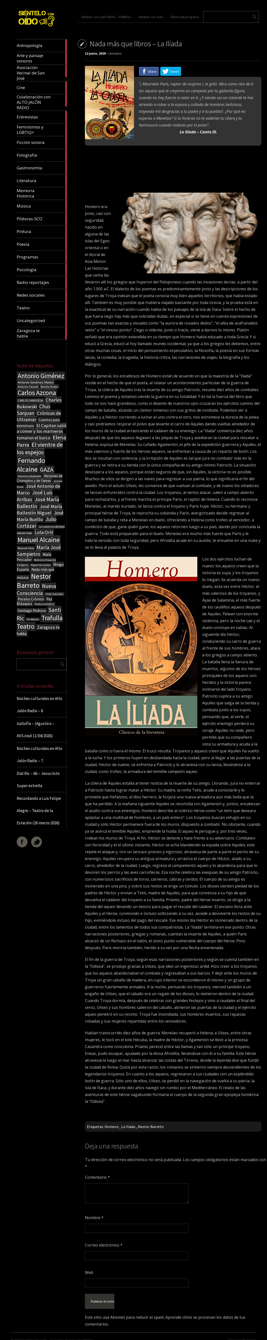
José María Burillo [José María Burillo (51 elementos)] (40, 516)
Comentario (97, 1177)
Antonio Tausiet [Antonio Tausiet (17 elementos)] (28, 386)
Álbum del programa (185, 17)
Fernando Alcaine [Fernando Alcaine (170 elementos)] (31, 465)
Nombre (94, 1217)
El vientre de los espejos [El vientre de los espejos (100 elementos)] (40, 448)
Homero (112, 1126)
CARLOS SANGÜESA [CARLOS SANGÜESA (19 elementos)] (30, 400)
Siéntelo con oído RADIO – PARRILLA (106, 17)
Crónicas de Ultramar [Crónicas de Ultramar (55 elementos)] (39, 416)
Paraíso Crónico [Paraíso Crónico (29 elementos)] (31, 598)
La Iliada (128, 1126)
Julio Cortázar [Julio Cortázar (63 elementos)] (36, 522)
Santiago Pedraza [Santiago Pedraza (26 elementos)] (32, 610)
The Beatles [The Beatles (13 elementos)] (33, 619)
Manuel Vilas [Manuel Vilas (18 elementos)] (26, 548)
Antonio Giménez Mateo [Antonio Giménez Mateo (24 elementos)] (36, 382)
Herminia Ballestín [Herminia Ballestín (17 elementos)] (29, 476)
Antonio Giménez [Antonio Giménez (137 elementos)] (41, 376)
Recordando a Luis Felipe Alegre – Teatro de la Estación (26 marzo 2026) (39, 811)
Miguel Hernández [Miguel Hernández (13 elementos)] (41, 565)
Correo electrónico (103, 1245)
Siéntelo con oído (150, 17)
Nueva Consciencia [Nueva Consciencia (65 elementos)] (36, 589)
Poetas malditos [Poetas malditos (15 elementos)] (44, 604)
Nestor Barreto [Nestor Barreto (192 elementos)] (34, 581)
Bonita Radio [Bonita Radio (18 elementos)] (49, 386)
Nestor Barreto (151, 1126)
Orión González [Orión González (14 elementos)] (54, 594)
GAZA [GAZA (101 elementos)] (46, 469)
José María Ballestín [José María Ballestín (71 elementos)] (38, 503)
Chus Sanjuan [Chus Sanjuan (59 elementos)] (33, 409)
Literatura (114, 53)
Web (89, 1272)
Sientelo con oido (34, 1334)
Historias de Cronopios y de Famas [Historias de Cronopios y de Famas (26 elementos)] (40, 478)
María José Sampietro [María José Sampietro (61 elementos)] (39, 550)
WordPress (85, 1334)
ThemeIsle (249, 1334)
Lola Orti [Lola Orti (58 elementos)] (44, 532)
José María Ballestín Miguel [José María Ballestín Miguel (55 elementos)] (39, 509)
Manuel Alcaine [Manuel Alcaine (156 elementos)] (39, 540)
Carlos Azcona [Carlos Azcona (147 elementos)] (37, 392)
